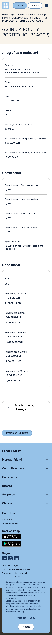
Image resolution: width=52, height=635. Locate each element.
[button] (46, 5)
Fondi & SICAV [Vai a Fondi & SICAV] (25, 14)
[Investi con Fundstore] (20, 5)
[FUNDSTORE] (5, 5)
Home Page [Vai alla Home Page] (8, 14)
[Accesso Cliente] (35, 5)
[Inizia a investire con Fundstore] (17, 433)
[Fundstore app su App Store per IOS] (26, 536)
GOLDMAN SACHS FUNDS (26, 17)
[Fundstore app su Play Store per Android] (26, 544)
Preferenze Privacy (24, 617)
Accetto (26, 626)
